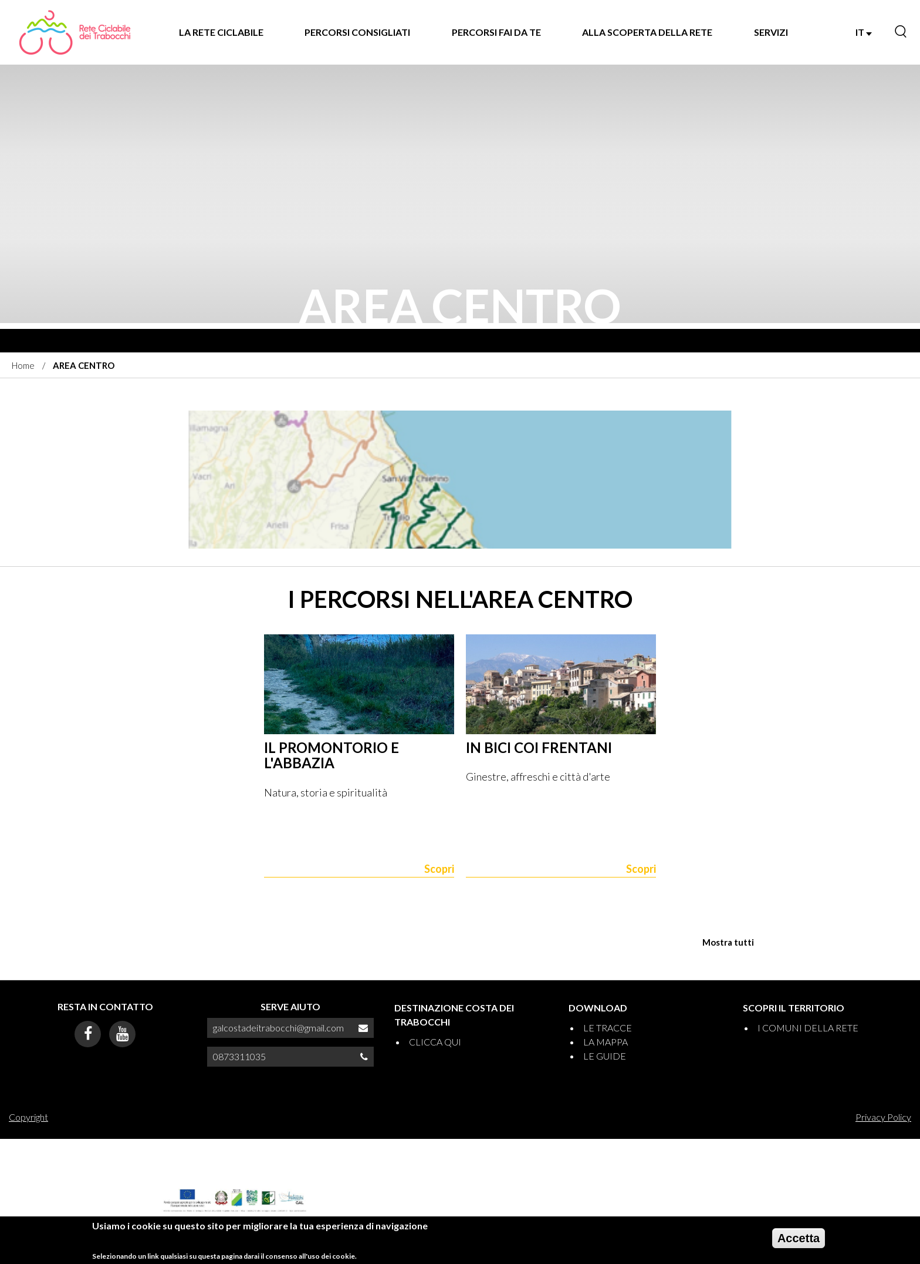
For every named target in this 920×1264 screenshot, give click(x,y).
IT (863, 32)
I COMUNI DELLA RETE (807, 1027)
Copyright (28, 1116)
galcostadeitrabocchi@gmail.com (278, 1027)
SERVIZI (771, 32)
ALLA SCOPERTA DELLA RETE (647, 32)
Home (23, 365)
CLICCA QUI (435, 1041)
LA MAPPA (605, 1041)
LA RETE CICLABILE (221, 32)
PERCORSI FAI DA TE (496, 32)
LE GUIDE (604, 1055)
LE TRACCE (607, 1027)
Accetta (798, 1238)
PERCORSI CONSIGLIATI (357, 32)
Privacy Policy (883, 1116)
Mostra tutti (728, 942)
